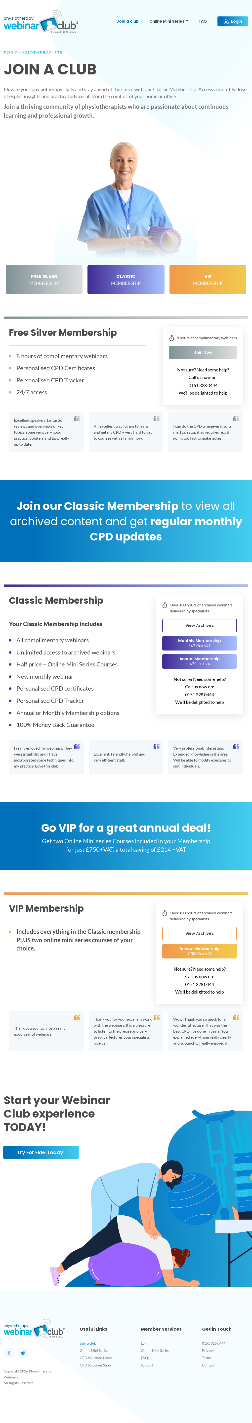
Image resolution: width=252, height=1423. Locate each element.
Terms (206, 1358)
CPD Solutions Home (96, 1358)
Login (145, 1343)
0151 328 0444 (213, 1343)
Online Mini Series (94, 1350)
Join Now (203, 352)
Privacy (208, 1350)
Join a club (88, 1343)
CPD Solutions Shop (95, 1365)
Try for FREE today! (41, 1152)
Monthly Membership (199, 643)
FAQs (145, 1358)
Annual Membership (199, 661)
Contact (208, 1365)
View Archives (199, 625)
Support (147, 1365)
